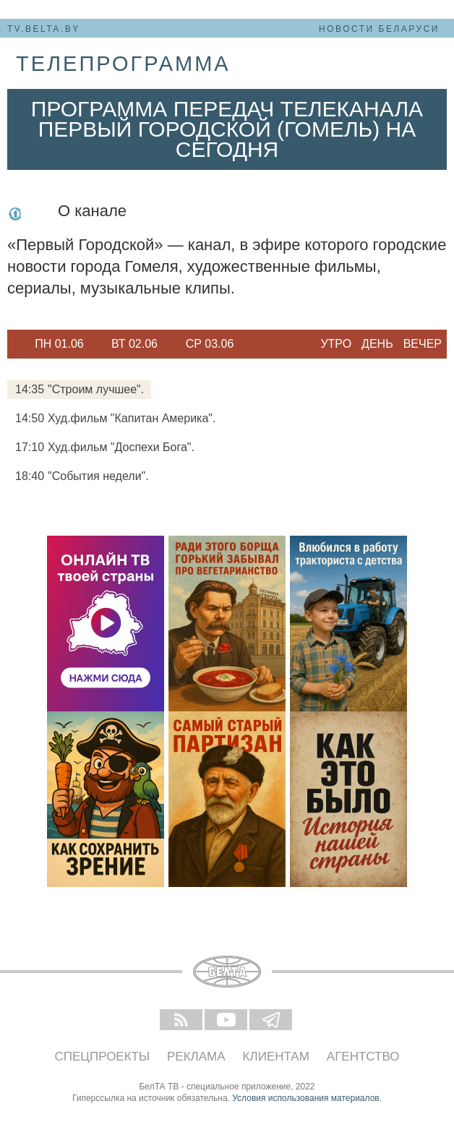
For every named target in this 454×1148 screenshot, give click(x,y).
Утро (335, 344)
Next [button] (253, 344)
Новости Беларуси (379, 29)
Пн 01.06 (59, 344)
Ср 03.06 (210, 344)
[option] (59, 344)
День (377, 344)
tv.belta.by (43, 29)
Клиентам (276, 1056)
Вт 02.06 (134, 344)
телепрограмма (123, 63)
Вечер (422, 344)
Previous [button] (14, 344)
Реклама (196, 1056)
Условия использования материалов (305, 1098)
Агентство (363, 1056)
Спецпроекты (102, 1056)
